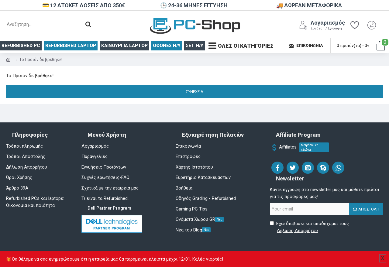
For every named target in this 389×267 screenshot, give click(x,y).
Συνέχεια (194, 91)
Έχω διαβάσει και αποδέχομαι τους (309, 227)
